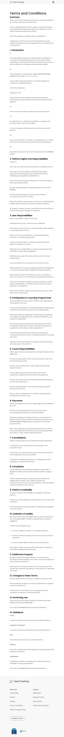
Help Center (37, 693)
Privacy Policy (37, 701)
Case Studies (14, 693)
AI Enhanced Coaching (40, 706)
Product (12, 697)
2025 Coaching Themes (18, 710)
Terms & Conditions (16, 706)
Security (12, 701)
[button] (53, 2)
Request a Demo (38, 697)
